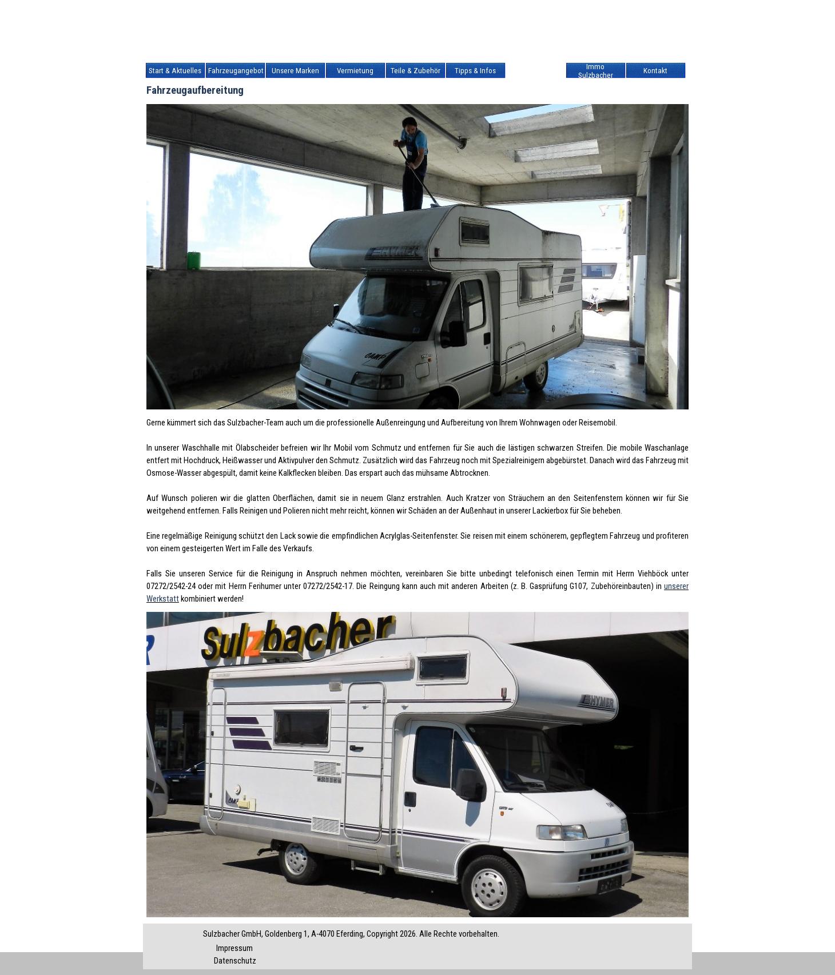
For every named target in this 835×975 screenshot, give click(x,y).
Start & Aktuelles (175, 70)
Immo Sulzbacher (595, 70)
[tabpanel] (417, 510)
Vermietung (355, 70)
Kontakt (655, 70)
